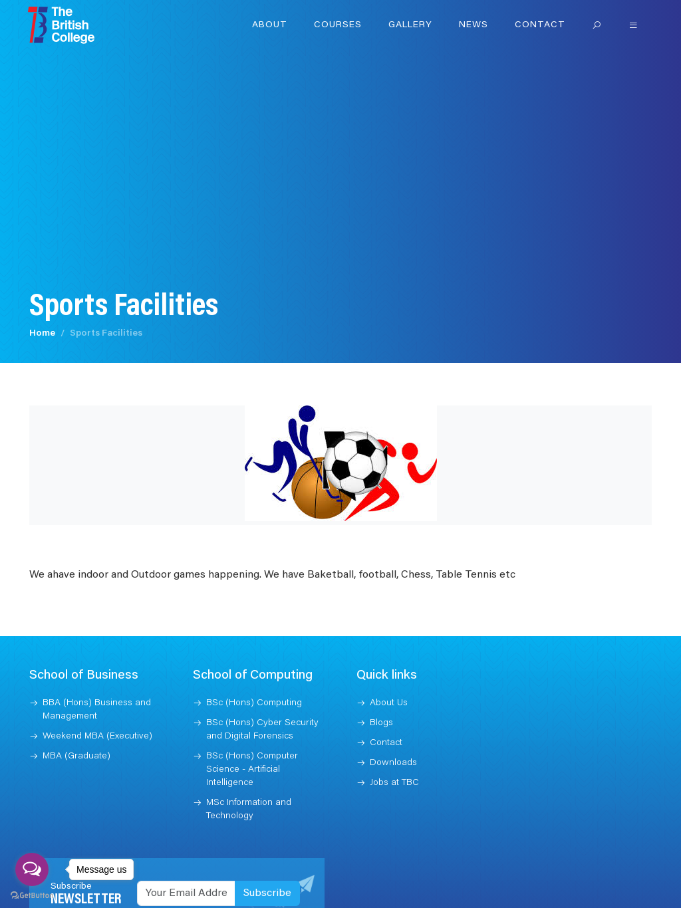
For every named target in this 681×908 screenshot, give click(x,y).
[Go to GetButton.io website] (32, 895)
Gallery (410, 25)
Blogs (381, 722)
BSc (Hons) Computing (254, 702)
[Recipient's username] (186, 892)
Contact (540, 25)
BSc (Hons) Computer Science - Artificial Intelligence (252, 768)
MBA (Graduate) (76, 755)
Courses (338, 25)
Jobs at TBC (394, 781)
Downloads (393, 761)
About (269, 25)
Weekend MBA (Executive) (97, 735)
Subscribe (267, 892)
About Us (389, 702)
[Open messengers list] (32, 869)
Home (42, 332)
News (473, 25)
